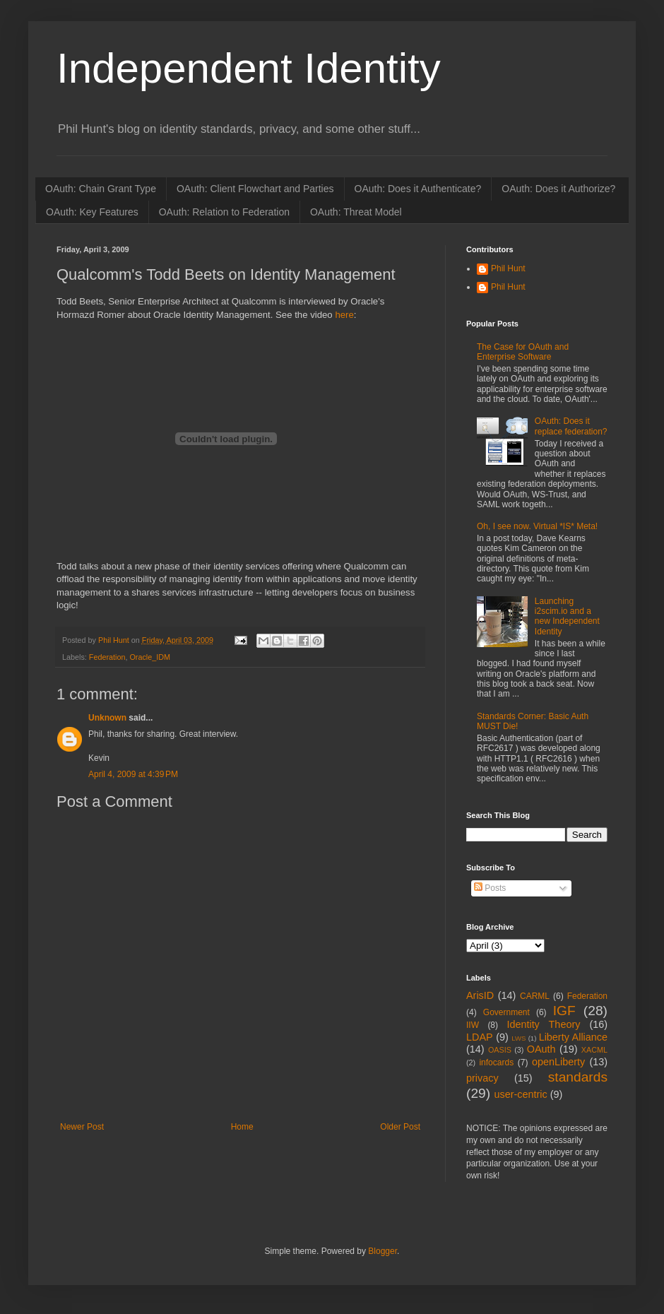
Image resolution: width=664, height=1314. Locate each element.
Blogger (382, 1251)
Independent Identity (249, 68)
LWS (518, 1038)
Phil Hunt (114, 640)
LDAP (479, 1037)
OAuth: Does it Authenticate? (418, 188)
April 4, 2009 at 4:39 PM (133, 774)
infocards (496, 1062)
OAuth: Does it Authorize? (558, 188)
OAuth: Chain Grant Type (100, 188)
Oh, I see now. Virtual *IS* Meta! (537, 526)
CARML (535, 996)
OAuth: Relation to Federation (224, 212)
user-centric (520, 1094)
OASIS (499, 1050)
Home (242, 1127)
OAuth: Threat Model (356, 212)
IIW (472, 1025)
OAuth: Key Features (92, 212)
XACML (594, 1050)
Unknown (107, 718)
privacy (482, 1078)
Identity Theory (543, 1024)
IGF (564, 1010)
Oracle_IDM (149, 657)
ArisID (480, 995)
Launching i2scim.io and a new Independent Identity (567, 616)
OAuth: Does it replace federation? (571, 426)
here (344, 314)
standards (577, 1077)
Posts (490, 888)
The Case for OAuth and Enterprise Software (523, 352)
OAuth (541, 1049)
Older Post (400, 1127)
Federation (107, 657)
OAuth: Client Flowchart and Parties (255, 188)
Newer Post (82, 1127)
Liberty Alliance (573, 1037)
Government (506, 1012)
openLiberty (558, 1061)
